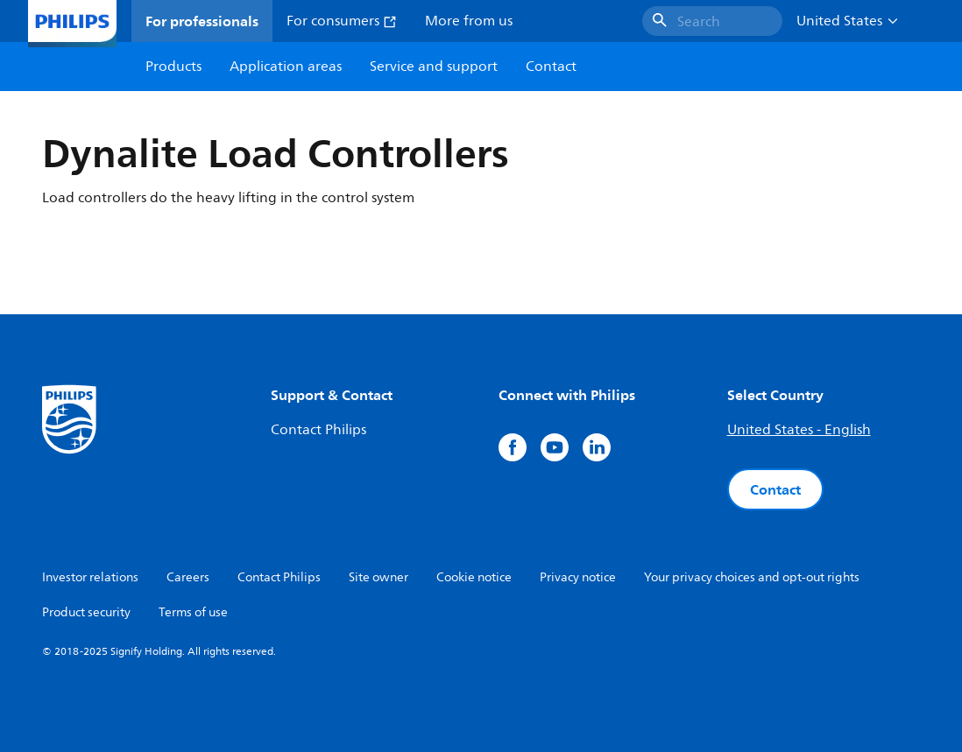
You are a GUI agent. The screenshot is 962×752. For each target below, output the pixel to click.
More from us (469, 21)
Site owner (378, 577)
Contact (775, 489)
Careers (187, 577)
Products (173, 66)
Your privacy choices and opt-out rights (751, 577)
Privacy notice (578, 577)
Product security (86, 612)
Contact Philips (318, 429)
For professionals (201, 21)
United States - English (799, 429)
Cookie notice (474, 577)
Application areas (286, 66)
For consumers (341, 21)
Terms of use (193, 612)
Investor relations (90, 577)
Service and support (434, 66)
